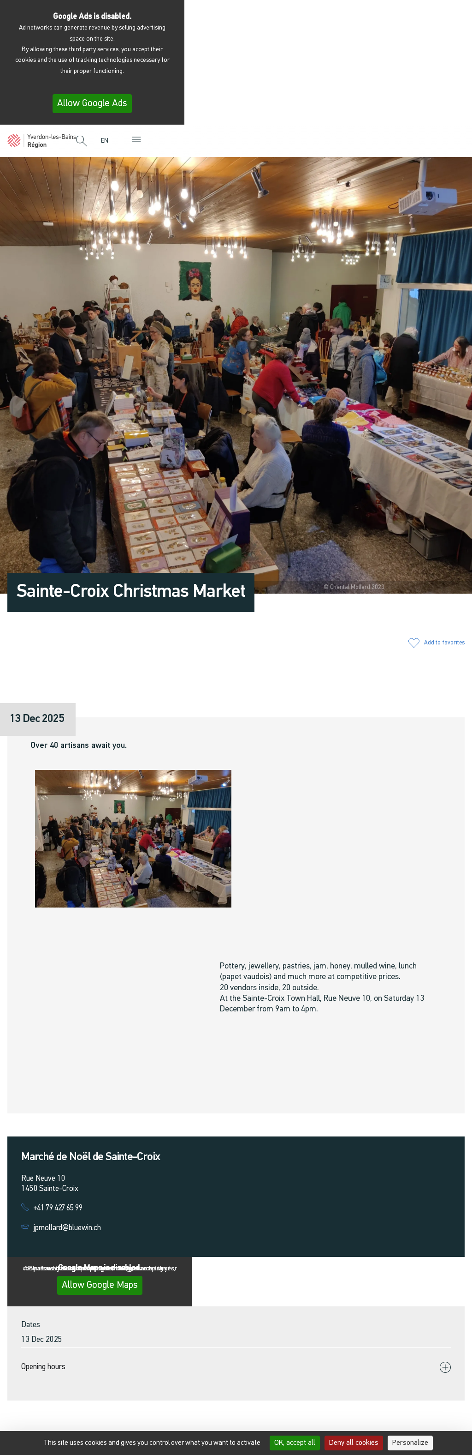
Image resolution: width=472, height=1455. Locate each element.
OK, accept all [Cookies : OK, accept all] (294, 1443)
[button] (81, 141)
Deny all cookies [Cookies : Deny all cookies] (353, 1443)
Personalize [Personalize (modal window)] (410, 1443)
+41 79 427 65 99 (58, 1208)
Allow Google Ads (92, 103)
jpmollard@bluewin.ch (67, 1228)
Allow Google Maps (100, 1285)
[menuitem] (107, 141)
